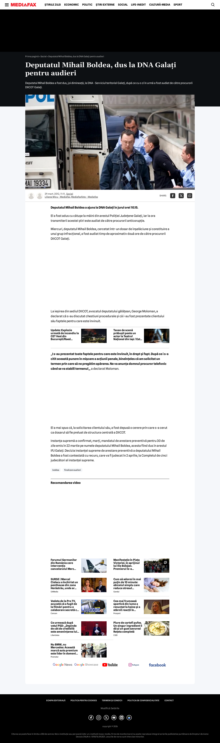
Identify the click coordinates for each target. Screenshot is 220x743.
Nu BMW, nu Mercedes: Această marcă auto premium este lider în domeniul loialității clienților (64, 649)
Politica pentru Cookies (84, 700)
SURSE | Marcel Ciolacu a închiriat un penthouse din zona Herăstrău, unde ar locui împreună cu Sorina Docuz (64, 584)
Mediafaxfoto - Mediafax (84, 197)
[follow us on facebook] (157, 665)
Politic (87, 4)
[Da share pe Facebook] (172, 195)
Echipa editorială (55, 700)
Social (123, 4)
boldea (55, 470)
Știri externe (105, 4)
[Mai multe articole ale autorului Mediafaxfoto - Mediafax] (39, 195)
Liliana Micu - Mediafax (57, 197)
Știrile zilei (53, 4)
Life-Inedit (138, 4)
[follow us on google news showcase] (86, 665)
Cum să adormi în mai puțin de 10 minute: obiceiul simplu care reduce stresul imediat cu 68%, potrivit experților (127, 584)
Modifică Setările (110, 708)
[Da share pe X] (181, 195)
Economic (71, 4)
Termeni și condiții (112, 700)
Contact (169, 700)
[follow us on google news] (62, 665)
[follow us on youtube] (110, 665)
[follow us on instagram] (134, 665)
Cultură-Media (159, 4)
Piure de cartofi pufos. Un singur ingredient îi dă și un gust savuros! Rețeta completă (127, 627)
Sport (178, 4)
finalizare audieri (72, 470)
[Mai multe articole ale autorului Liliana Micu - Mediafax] (31, 195)
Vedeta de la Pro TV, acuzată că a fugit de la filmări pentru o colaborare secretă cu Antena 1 (65, 605)
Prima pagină (32, 56)
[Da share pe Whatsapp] (189, 195)
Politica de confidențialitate (143, 700)
